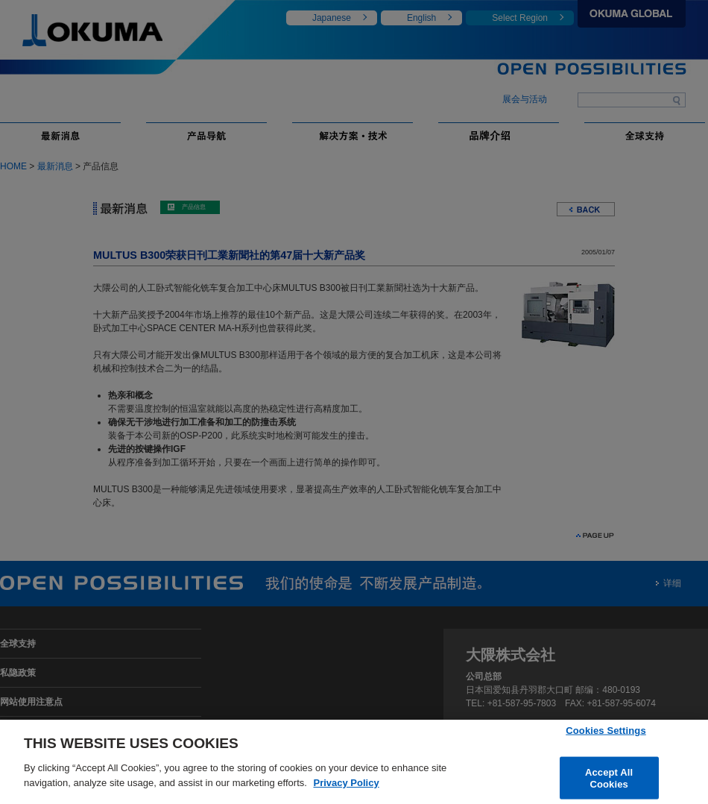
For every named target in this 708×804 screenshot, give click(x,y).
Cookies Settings (606, 737)
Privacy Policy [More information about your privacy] (346, 790)
